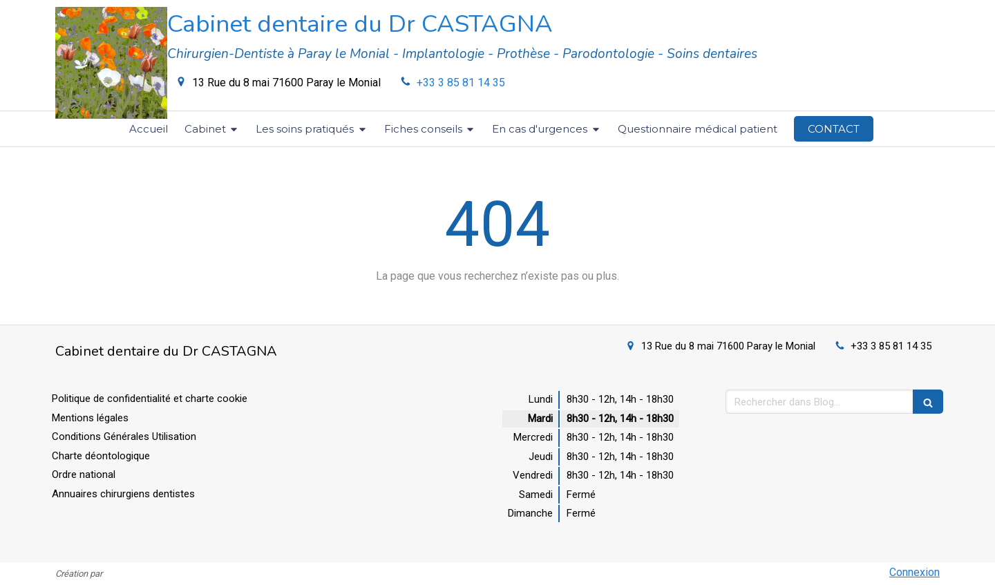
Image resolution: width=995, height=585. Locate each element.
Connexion (914, 572)
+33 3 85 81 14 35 (461, 82)
